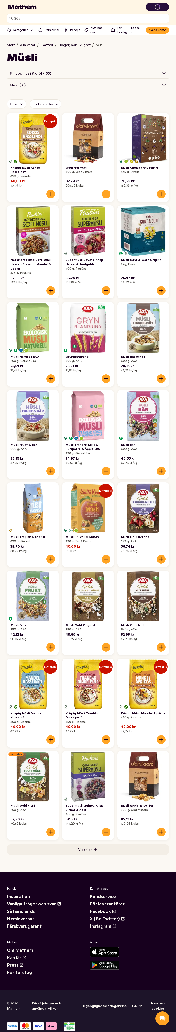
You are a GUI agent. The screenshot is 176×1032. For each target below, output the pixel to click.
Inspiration (18, 896)
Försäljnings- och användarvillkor (46, 1006)
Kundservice (103, 896)
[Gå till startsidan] (22, 7)
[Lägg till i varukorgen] (50, 194)
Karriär (16, 958)
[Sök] (11, 18)
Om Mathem (20, 950)
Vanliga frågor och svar (34, 904)
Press (15, 965)
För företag (19, 972)
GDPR (137, 1006)
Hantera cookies (158, 1006)
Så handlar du (21, 911)
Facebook (103, 911)
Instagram (103, 926)
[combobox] (90, 18)
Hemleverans (21, 919)
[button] (88, 73)
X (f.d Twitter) (107, 919)
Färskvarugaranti (25, 926)
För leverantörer (107, 904)
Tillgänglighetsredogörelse (104, 1006)
